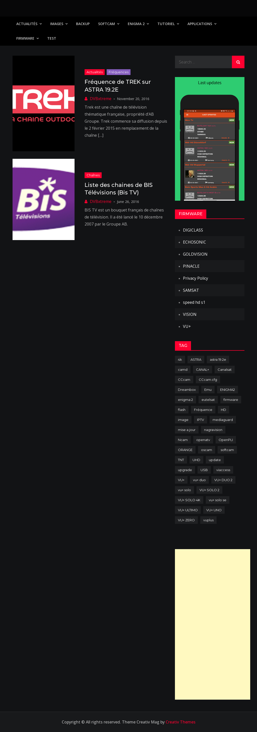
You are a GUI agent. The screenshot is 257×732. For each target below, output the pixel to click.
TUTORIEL (166, 23)
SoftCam (106, 23)
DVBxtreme (100, 98)
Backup (83, 23)
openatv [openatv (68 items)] (203, 440)
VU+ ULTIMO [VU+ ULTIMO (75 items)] (188, 510)
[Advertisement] (212, 624)
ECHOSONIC (194, 242)
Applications (199, 23)
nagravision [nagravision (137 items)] (213, 430)
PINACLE (191, 266)
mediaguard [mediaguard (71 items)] (223, 420)
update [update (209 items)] (215, 460)
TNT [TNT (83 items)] (181, 460)
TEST (51, 38)
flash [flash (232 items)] (181, 410)
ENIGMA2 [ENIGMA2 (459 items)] (227, 390)
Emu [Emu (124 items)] (208, 390)
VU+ (187, 326)
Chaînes (93, 175)
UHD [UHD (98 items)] (196, 460)
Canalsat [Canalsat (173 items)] (225, 370)
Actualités (26, 23)
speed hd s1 (194, 302)
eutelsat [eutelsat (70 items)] (208, 400)
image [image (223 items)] (183, 420)
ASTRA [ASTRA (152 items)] (195, 359)
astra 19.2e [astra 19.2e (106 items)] (218, 359)
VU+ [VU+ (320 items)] (181, 480)
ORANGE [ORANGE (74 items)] (185, 450)
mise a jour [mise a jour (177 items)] (187, 430)
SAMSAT (191, 290)
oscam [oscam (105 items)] (206, 450)
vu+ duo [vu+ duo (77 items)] (199, 480)
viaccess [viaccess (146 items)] (223, 470)
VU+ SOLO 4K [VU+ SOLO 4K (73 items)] (189, 500)
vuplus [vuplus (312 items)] (208, 520)
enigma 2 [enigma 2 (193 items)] (185, 400)
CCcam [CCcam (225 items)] (184, 380)
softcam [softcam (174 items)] (227, 450)
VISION (190, 314)
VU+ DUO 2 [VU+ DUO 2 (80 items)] (223, 480)
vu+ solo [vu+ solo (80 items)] (184, 490)
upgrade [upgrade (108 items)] (185, 470)
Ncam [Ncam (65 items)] (183, 440)
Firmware (25, 38)
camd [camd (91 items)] (182, 370)
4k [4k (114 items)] (180, 359)
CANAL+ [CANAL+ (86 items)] (202, 370)
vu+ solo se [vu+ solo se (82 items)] (217, 500)
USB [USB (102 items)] (204, 470)
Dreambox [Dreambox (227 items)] (187, 390)
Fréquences (118, 72)
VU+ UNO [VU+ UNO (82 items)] (214, 510)
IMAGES (56, 23)
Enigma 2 (136, 23)
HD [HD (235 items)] (223, 410)
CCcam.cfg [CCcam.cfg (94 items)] (208, 380)
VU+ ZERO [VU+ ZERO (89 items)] (186, 520)
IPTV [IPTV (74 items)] (200, 420)
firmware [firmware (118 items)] (230, 400)
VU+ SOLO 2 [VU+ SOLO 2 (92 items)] (209, 490)
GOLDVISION (195, 254)
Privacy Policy (195, 278)
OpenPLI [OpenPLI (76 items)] (226, 440)
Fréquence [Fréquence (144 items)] (203, 410)
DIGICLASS (193, 230)
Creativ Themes (181, 722)
